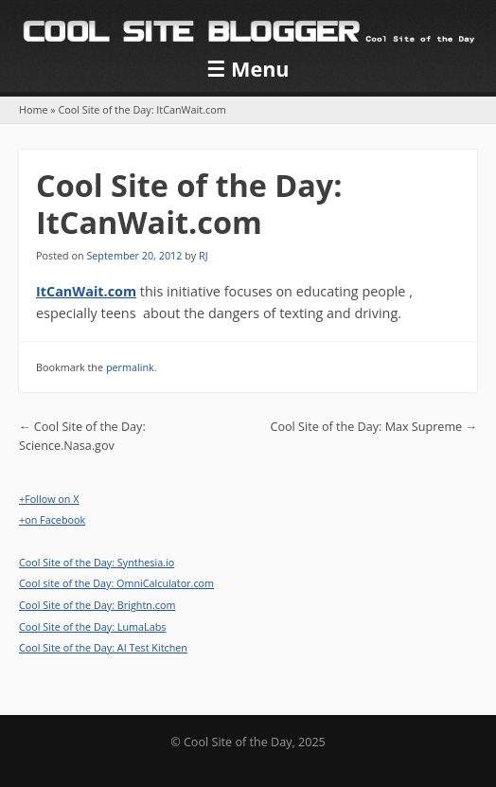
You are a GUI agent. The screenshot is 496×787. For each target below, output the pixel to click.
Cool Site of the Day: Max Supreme (374, 427)
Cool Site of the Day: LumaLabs (92, 626)
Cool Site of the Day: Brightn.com (97, 605)
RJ (203, 255)
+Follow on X (49, 499)
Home (33, 109)
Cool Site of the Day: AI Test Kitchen (103, 647)
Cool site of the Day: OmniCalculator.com (116, 583)
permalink (130, 367)
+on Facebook (52, 519)
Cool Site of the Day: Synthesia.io (96, 562)
